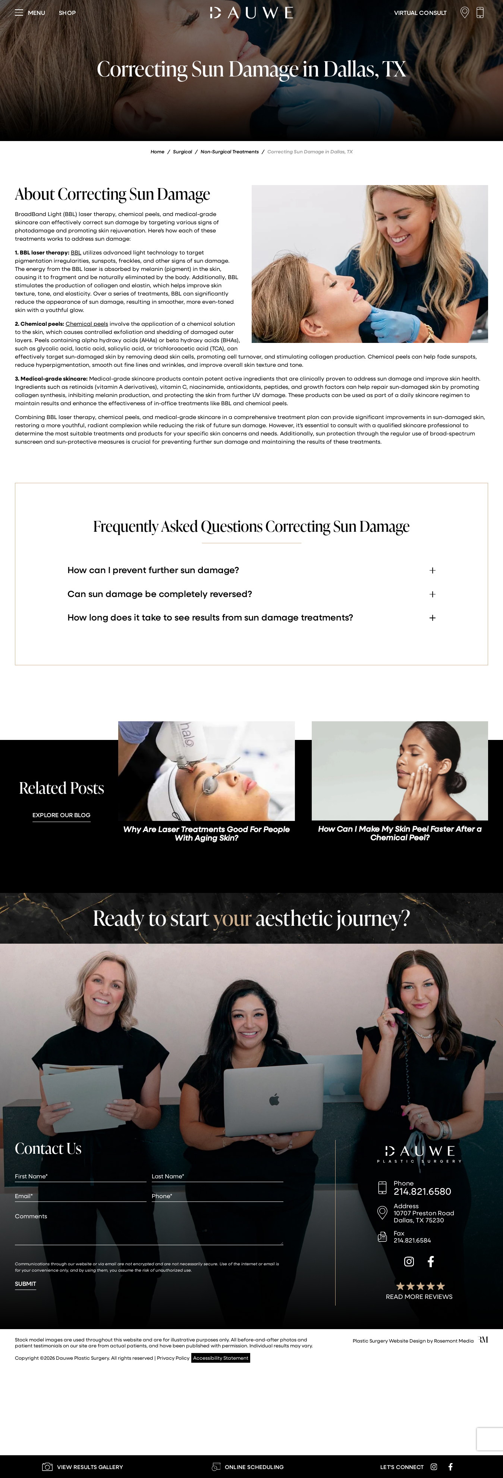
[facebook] (430, 1262)
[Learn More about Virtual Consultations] (420, 13)
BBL (76, 252)
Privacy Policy (173, 1357)
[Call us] (482, 12)
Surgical (182, 151)
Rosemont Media (454, 1340)
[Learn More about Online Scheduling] (247, 1466)
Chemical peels (87, 323)
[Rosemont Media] (483, 1340)
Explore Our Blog (61, 815)
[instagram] (409, 1262)
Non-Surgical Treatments (230, 151)
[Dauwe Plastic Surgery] (419, 1155)
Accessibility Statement (220, 1357)
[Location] (466, 12)
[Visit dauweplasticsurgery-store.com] (67, 13)
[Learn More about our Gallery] (82, 1466)
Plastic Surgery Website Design (389, 1340)
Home (157, 151)
